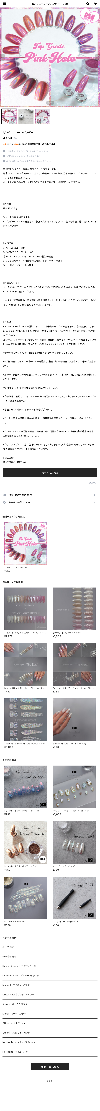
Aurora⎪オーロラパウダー (16, 1004)
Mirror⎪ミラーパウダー (14, 1013)
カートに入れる (50, 472)
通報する (93, 483)
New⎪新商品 (9, 956)
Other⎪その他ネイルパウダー (18, 1032)
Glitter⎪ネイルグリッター (15, 1023)
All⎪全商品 (8, 947)
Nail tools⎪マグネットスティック (19, 1042)
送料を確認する (33, 156)
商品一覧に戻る (50, 1066)
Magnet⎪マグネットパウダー (17, 985)
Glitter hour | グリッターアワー (18, 994)
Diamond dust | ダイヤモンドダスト (21, 975)
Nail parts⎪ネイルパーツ (15, 1051)
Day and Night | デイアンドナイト (20, 966)
